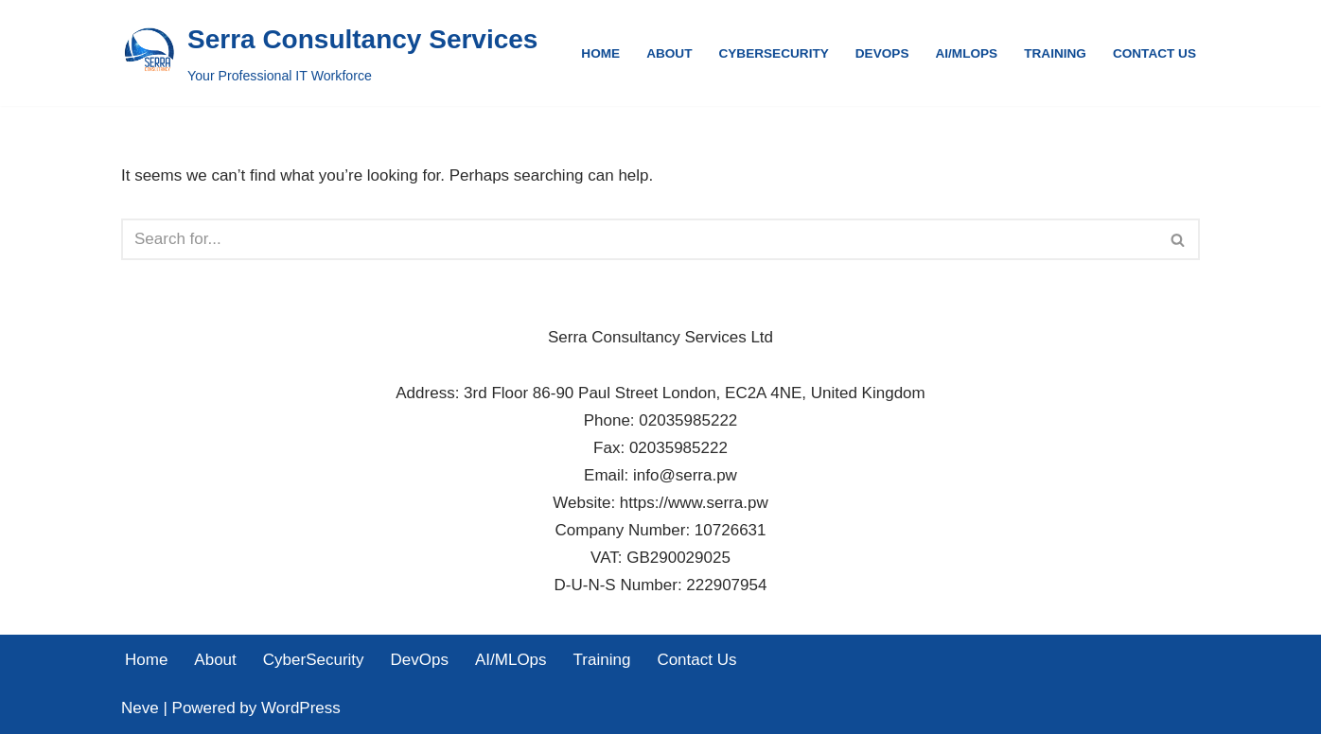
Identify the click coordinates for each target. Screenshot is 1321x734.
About (669, 53)
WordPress (301, 708)
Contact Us (1154, 53)
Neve (140, 708)
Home (600, 53)
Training (1055, 53)
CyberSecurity (773, 53)
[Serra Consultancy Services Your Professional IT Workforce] (329, 53)
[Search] (639, 239)
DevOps (882, 53)
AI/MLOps (966, 53)
